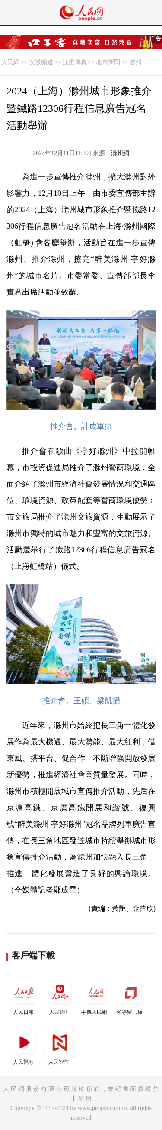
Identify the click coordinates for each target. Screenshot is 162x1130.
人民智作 (59, 1046)
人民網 (10, 62)
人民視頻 (24, 1046)
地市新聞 (108, 62)
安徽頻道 (41, 62)
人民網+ (59, 996)
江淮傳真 (75, 62)
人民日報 (24, 996)
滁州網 (120, 153)
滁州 (136, 62)
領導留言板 (130, 996)
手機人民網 (95, 996)
